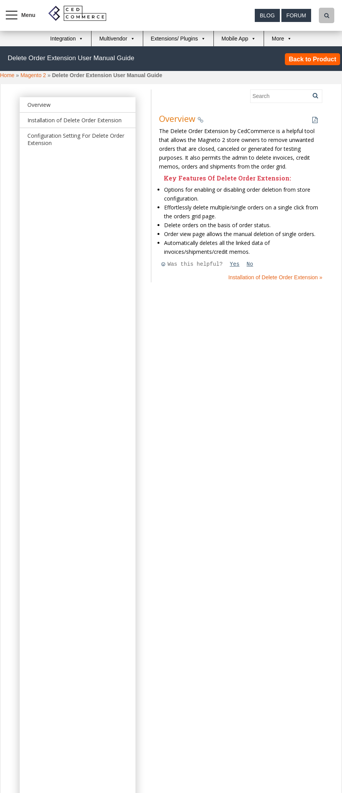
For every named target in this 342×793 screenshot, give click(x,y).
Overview (39, 104)
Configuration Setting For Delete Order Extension (75, 139)
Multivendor (113, 38)
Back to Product (312, 59)
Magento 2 (33, 75)
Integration (63, 38)
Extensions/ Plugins (174, 38)
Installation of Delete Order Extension (74, 120)
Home (7, 75)
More (278, 38)
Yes (234, 264)
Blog (267, 15)
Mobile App (235, 38)
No (250, 264)
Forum (296, 15)
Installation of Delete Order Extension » (275, 277)
